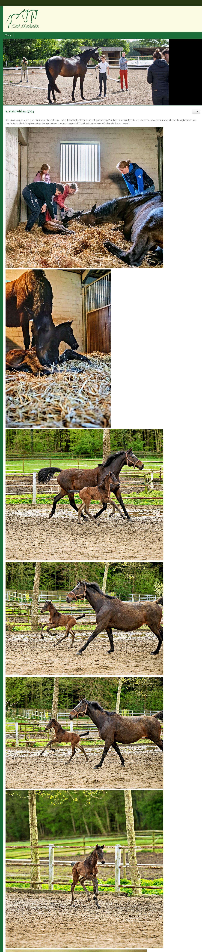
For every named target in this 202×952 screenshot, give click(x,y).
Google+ (197, 11)
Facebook (185, 11)
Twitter (191, 11)
